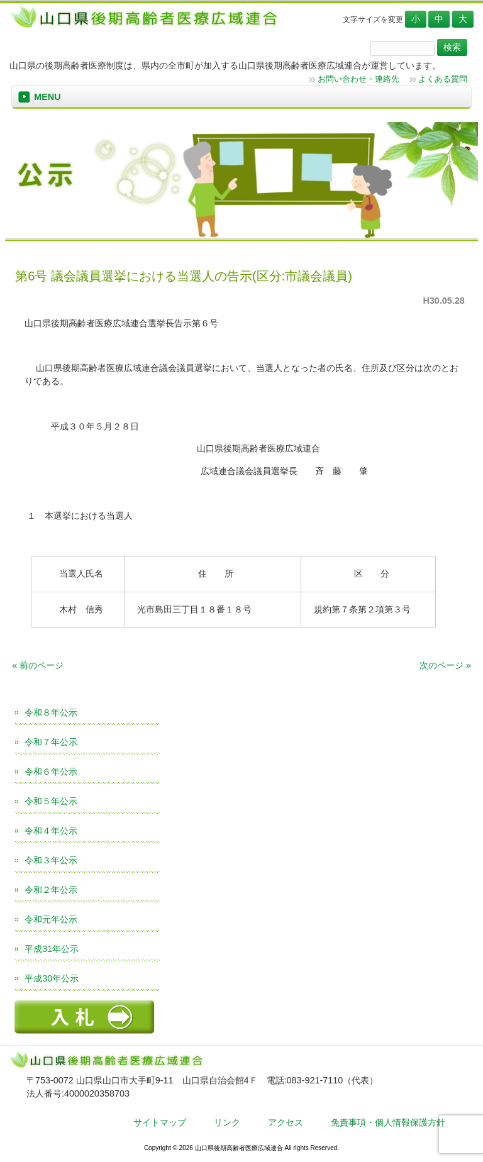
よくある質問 (442, 79)
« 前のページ (38, 665)
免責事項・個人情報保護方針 (388, 1122)
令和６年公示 (51, 771)
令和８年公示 (51, 712)
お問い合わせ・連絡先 (358, 79)
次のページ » (445, 665)
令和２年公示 (51, 890)
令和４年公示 (51, 831)
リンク (227, 1122)
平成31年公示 (52, 949)
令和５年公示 (51, 801)
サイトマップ (159, 1122)
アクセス (285, 1122)
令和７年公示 (51, 742)
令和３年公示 (51, 860)
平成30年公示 (52, 978)
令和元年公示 (51, 919)
